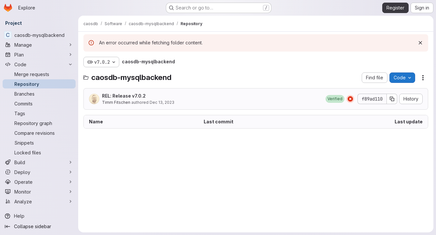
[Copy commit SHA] (392, 99)
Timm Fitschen (116, 102)
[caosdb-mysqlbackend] (39, 34)
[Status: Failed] (350, 99)
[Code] (39, 64)
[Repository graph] (39, 123)
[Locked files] (39, 152)
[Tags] (39, 113)
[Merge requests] (39, 74)
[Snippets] (39, 142)
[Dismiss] (420, 43)
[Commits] (39, 103)
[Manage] (39, 44)
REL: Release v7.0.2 (124, 96)
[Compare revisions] (39, 132)
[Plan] (39, 54)
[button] (335, 99)
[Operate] (39, 181)
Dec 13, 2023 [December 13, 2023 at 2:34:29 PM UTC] (162, 102)
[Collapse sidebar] (39, 226)
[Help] (39, 216)
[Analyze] (39, 201)
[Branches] (39, 93)
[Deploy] (39, 172)
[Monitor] (39, 191)
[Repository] (39, 83)
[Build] (39, 162)
